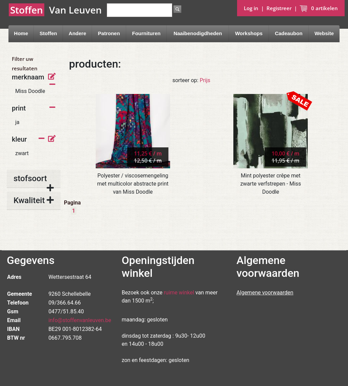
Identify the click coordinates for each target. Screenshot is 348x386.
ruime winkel (179, 292)
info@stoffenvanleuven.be (79, 320)
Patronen (109, 33)
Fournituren (146, 33)
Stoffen (48, 33)
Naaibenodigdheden (197, 33)
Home (21, 33)
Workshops (248, 33)
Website (324, 33)
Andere (77, 33)
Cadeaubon (289, 33)
